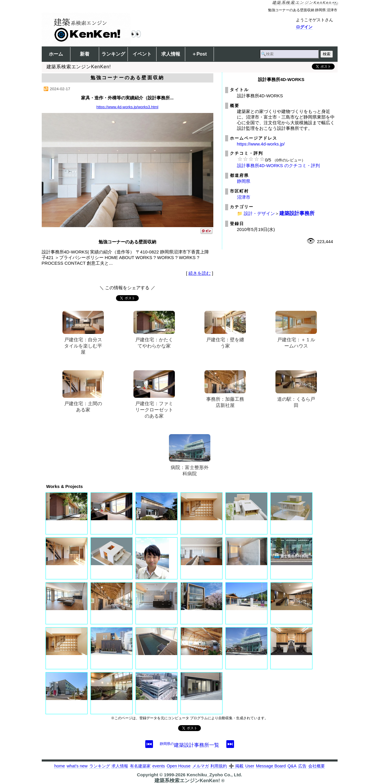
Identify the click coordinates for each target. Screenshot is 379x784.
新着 (84, 53)
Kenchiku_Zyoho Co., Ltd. (214, 774)
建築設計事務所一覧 (189, 745)
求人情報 (170, 53)
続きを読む (199, 273)
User (249, 766)
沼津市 (243, 197)
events (158, 766)
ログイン (304, 27)
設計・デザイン (259, 213)
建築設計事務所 (297, 213)
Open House (179, 766)
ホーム (56, 53)
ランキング (113, 53)
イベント (142, 53)
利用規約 (218, 766)
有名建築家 (140, 766)
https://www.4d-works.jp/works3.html (127, 107)
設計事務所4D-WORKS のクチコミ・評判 (278, 165)
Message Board (271, 766)
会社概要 (316, 766)
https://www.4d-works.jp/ (261, 143)
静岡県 (243, 181)
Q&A (292, 766)
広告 (302, 766)
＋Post (199, 53)
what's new (77, 766)
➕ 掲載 (236, 766)
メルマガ (200, 766)
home (59, 766)
